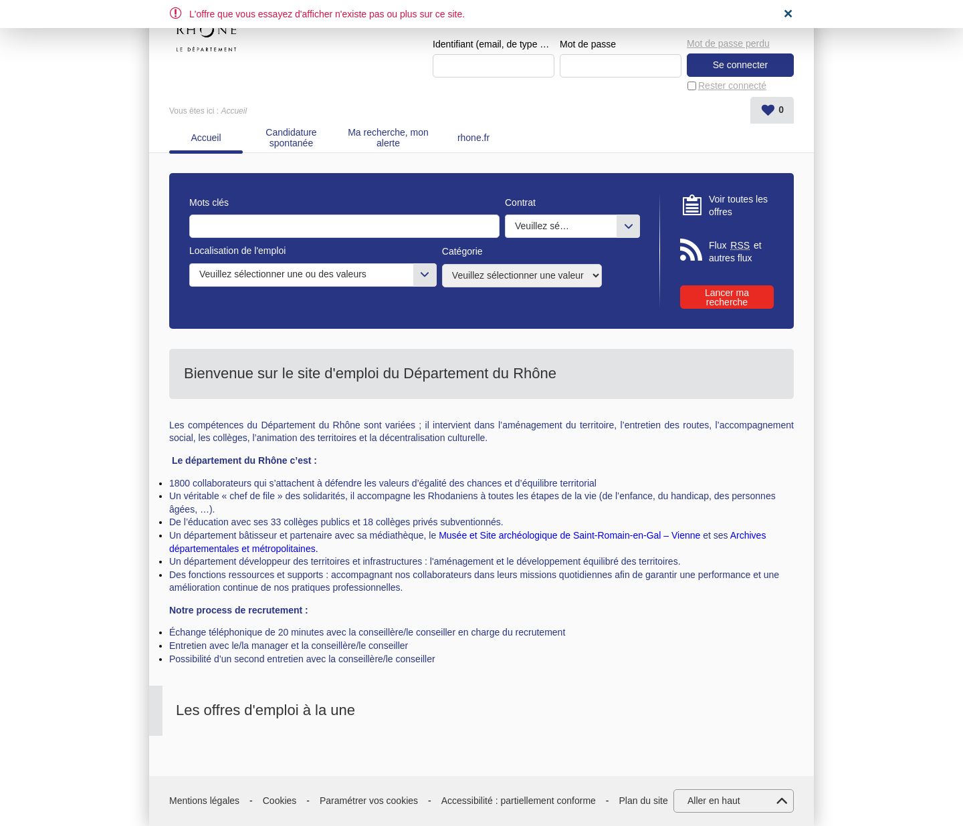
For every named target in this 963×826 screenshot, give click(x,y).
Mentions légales (204, 800)
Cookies (280, 800)
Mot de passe (588, 44)
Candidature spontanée (290, 138)
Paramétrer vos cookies (369, 800)
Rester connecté (732, 85)
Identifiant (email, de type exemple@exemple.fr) (493, 44)
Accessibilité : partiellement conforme (518, 800)
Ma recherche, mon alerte (388, 138)
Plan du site (643, 800)
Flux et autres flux (735, 251)
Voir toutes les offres (738, 206)
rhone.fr (473, 137)
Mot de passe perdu (728, 43)
